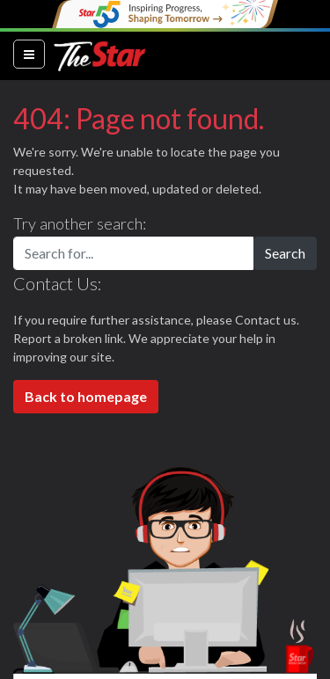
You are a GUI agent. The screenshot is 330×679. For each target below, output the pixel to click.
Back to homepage (86, 396)
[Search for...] (133, 253)
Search (285, 253)
